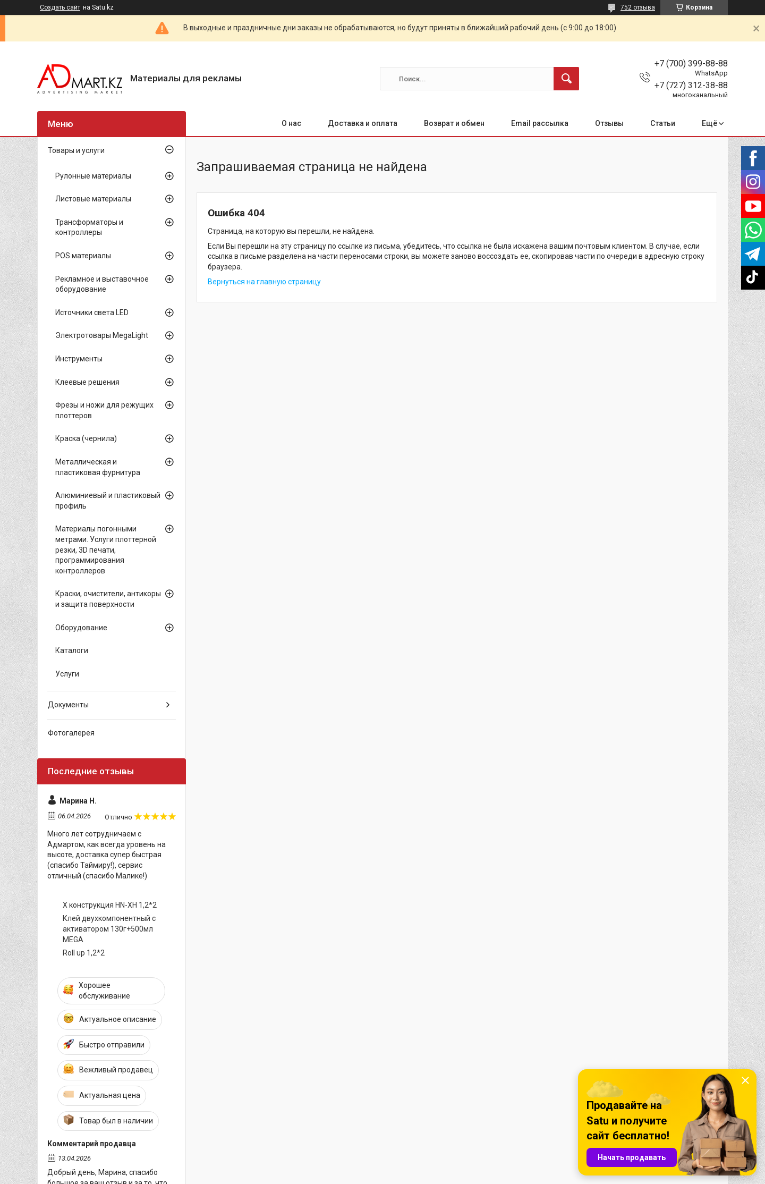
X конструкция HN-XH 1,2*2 (110, 905)
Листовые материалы (93, 198)
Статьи (662, 123)
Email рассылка (539, 123)
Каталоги (71, 650)
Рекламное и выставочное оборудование (102, 284)
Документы (68, 704)
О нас (291, 123)
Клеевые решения (87, 382)
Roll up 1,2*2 (84, 953)
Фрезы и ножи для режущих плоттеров (104, 410)
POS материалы (83, 255)
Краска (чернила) (86, 438)
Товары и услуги (76, 150)
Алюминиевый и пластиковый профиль (107, 500)
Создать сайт (60, 7)
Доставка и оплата (362, 123)
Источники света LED (92, 312)
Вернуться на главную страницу (264, 281)
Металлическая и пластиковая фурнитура (97, 467)
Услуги (67, 674)
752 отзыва (637, 7)
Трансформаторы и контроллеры (89, 227)
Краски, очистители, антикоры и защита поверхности (108, 598)
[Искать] (566, 78)
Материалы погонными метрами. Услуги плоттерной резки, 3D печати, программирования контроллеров (105, 549)
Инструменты (79, 358)
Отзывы (609, 123)
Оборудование (81, 627)
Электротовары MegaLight (101, 335)
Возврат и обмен (454, 123)
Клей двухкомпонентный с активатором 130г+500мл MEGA (109, 928)
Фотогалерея (71, 733)
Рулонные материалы (93, 176)
